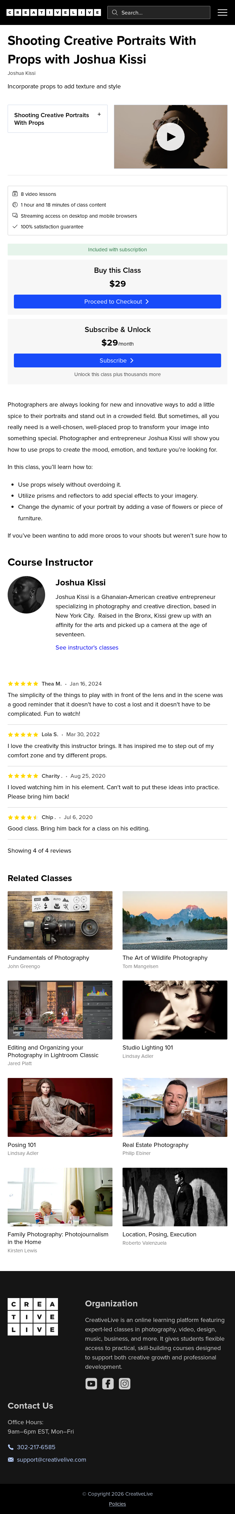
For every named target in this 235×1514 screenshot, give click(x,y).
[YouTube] (91, 1383)
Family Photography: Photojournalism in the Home (58, 1238)
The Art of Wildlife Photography (165, 957)
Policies (117, 1503)
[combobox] (159, 12)
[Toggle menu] (222, 12)
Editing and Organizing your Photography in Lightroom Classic (53, 1051)
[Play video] (170, 136)
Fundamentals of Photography (48, 957)
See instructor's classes (87, 647)
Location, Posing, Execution (159, 1234)
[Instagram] (124, 1383)
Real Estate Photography (155, 1144)
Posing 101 (22, 1144)
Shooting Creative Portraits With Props (51, 119)
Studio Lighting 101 (148, 1047)
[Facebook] (108, 1383)
